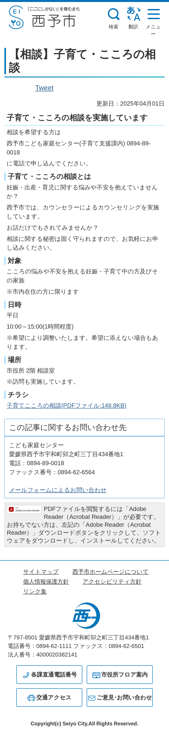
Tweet (44, 88)
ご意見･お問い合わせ (124, 697)
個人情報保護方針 (46, 581)
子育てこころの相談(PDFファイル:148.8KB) (66, 405)
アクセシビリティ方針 (112, 581)
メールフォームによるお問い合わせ (58, 490)
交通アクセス (54, 697)
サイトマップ (41, 572)
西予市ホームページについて (110, 572)
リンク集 (35, 591)
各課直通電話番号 (54, 675)
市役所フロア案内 (124, 675)
